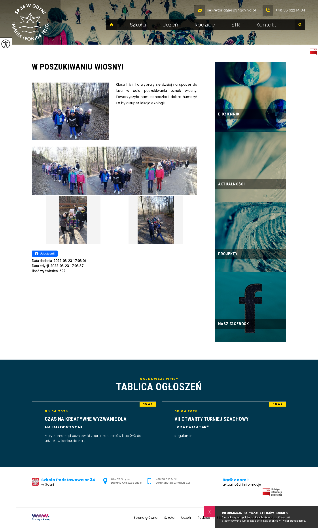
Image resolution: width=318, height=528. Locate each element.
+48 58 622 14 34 (284, 10)
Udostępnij (45, 253)
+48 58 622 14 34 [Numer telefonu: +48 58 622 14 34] (166, 479)
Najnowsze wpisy (159, 384)
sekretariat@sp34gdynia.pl (225, 10)
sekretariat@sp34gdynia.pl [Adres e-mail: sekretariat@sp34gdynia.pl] (173, 483)
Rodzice (205, 24)
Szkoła (138, 24)
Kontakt (266, 24)
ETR (235, 24)
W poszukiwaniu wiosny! (78, 67)
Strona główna (111, 24)
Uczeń (170, 24)
